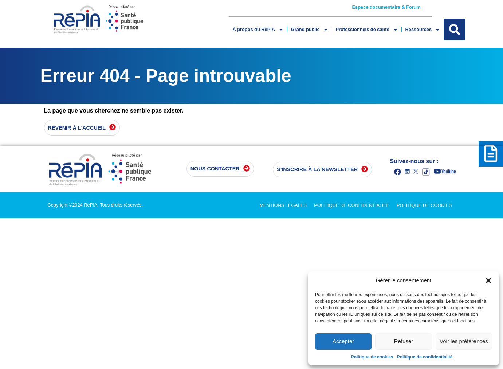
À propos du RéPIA (257, 30)
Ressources (422, 30)
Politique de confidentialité (425, 357)
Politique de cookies (372, 357)
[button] (488, 280)
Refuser (403, 341)
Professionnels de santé (367, 30)
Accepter (343, 341)
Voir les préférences (464, 341)
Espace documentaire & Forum (386, 7)
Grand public (309, 30)
